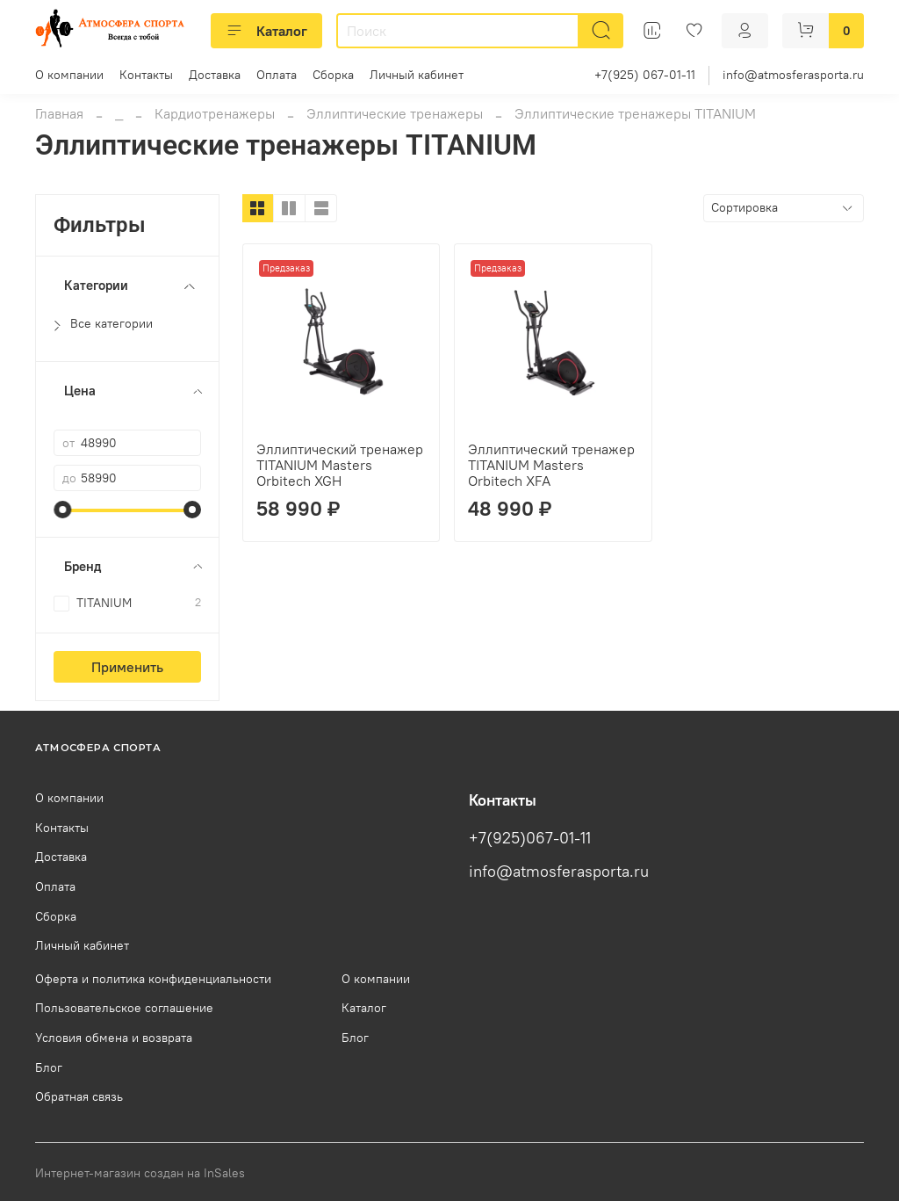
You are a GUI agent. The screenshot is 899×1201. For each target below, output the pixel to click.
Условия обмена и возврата (113, 1037)
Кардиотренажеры (215, 113)
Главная (59, 113)
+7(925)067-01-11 (530, 838)
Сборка (333, 75)
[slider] (62, 509)
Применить (127, 667)
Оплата (276, 75)
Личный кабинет (417, 75)
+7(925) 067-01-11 (644, 75)
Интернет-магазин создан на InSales (140, 1173)
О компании (69, 75)
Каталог (266, 31)
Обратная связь (79, 1096)
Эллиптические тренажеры (394, 113)
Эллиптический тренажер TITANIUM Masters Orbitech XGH (339, 464)
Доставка (215, 75)
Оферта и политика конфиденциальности (153, 979)
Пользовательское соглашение (124, 1008)
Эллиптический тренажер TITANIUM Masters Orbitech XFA (551, 464)
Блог (48, 1067)
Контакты (146, 75)
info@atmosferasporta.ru (793, 75)
